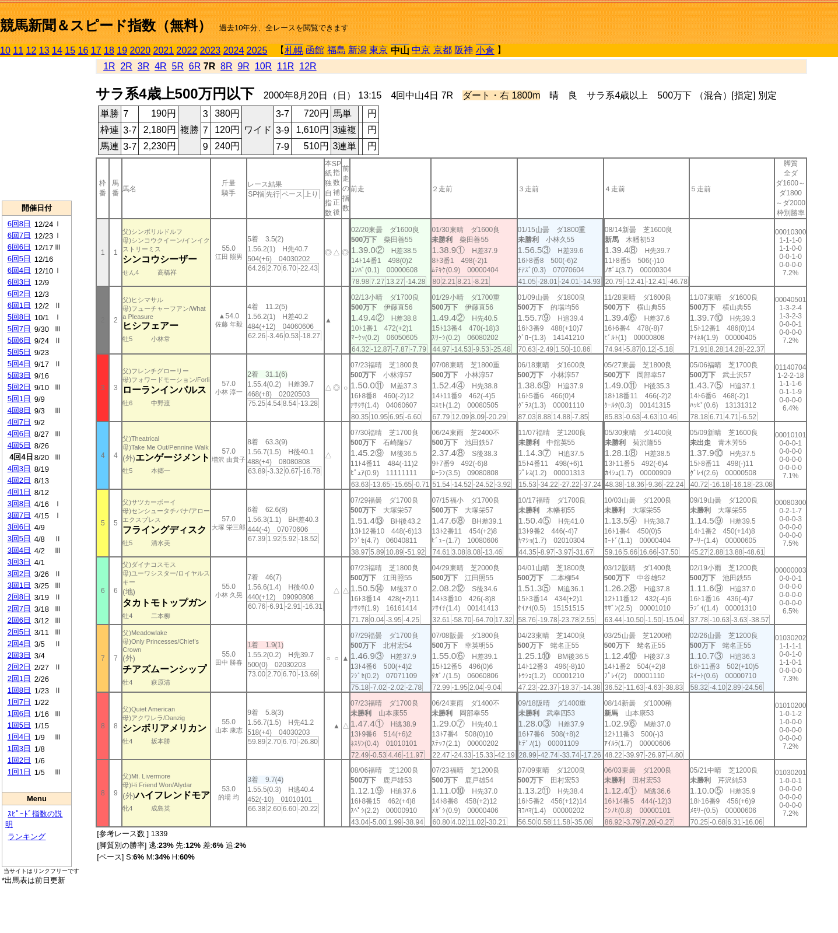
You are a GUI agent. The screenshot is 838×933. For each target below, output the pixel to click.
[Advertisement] (37, 129)
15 (70, 50)
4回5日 (19, 445)
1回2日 (19, 760)
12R (307, 66)
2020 (140, 50)
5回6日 (19, 340)
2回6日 (19, 620)
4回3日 (19, 468)
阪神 (463, 50)
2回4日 (19, 643)
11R (285, 66)
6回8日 (19, 223)
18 (109, 50)
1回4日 (19, 736)
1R (109, 66)
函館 (315, 50)
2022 (187, 50)
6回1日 (19, 305)
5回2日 (19, 387)
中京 (421, 50)
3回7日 (19, 515)
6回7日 (19, 235)
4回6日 (19, 433)
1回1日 (19, 771)
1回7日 (19, 701)
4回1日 (19, 491)
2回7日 (19, 608)
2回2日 (19, 666)
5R (178, 66)
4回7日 (19, 422)
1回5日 (19, 725)
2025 (257, 50)
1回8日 (19, 690)
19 (122, 50)
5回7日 (19, 328)
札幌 (294, 50)
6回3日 (19, 282)
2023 (210, 50)
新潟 (357, 50)
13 (44, 50)
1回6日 (19, 713)
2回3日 (19, 655)
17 (96, 50)
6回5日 (19, 258)
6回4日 (19, 270)
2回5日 (19, 631)
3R (143, 66)
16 (83, 50)
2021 (163, 50)
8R (226, 66)
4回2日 (19, 480)
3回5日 (19, 538)
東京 (378, 50)
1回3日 (19, 748)
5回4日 (19, 363)
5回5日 (19, 352)
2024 (233, 50)
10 (5, 50)
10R (263, 66)
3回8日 (19, 503)
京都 (442, 50)
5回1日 (19, 398)
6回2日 (19, 293)
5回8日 (19, 317)
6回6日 (19, 247)
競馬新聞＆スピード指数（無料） (106, 25)
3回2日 (19, 573)
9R (243, 66)
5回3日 (19, 375)
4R (160, 66)
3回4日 (19, 550)
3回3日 (19, 561)
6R (195, 66)
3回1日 (19, 585)
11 (18, 50)
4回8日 (19, 410)
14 (57, 50)
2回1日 (19, 678)
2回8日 (19, 596)
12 (31, 50)
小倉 (485, 50)
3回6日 (19, 526)
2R (126, 66)
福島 (336, 50)
